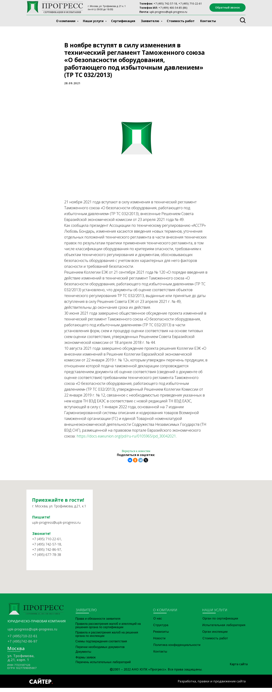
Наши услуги (93, 21)
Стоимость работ (181, 21)
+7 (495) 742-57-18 (165, 3)
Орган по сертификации (220, 622)
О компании (66, 21)
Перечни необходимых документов (100, 651)
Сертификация (123, 21)
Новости (159, 642)
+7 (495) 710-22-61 (46, 549)
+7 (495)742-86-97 (22, 645)
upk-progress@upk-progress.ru (168, 12)
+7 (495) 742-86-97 (46, 560)
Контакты (208, 21)
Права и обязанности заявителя (97, 622)
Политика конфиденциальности (177, 649)
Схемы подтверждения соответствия (101, 645)
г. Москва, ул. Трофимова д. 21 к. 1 (107, 6)
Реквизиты (161, 635)
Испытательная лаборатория (223, 629)
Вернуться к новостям (136, 453)
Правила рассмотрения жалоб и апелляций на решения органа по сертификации (108, 629)
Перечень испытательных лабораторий (103, 666)
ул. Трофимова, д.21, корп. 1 (21, 662)
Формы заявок (86, 661)
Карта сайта (239, 668)
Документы (83, 655)
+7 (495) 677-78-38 (46, 565)
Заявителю (150, 21)
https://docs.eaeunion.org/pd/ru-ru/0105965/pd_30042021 (126, 438)
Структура (160, 629)
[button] (227, 7)
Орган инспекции (215, 635)
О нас (157, 622)
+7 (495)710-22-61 (22, 640)
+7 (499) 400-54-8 (169, 7)
